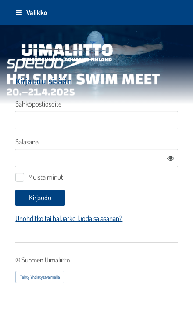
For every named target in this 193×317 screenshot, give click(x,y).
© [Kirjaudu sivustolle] (18, 259)
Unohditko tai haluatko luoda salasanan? (68, 218)
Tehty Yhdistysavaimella (40, 277)
